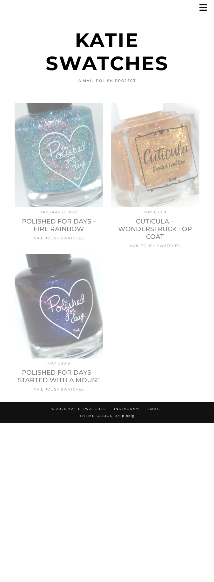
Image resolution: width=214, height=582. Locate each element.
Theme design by (107, 416)
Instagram (126, 409)
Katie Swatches (107, 51)
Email (154, 409)
